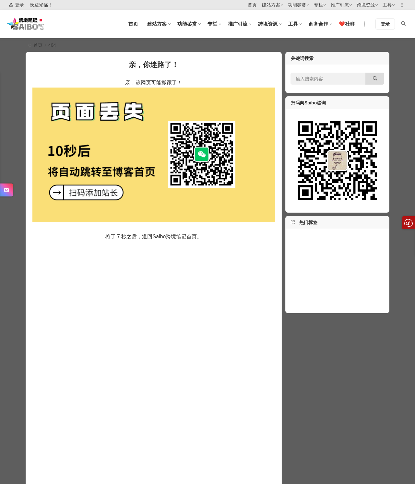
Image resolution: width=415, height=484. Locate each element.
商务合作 (318, 24)
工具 (387, 4)
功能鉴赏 (297, 4)
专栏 (318, 4)
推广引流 (340, 4)
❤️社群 (347, 24)
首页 (252, 4)
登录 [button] (16, 5)
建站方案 (271, 4)
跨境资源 (366, 4)
